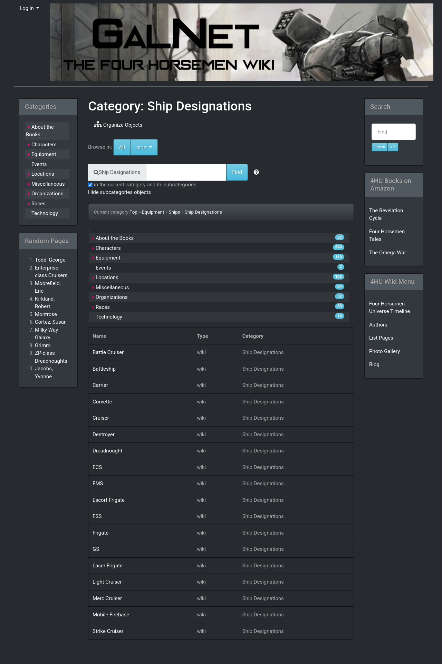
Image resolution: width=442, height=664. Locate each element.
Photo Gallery (384, 351)
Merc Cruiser (107, 598)
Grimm (42, 345)
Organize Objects (118, 124)
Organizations (112, 297)
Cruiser (101, 418)
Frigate (100, 533)
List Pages (381, 338)
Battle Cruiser (108, 352)
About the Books (115, 238)
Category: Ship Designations (170, 106)
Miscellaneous (112, 287)
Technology (109, 317)
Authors (378, 325)
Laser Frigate (108, 566)
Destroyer (104, 434)
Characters (108, 248)
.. (89, 229)
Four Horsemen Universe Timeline (389, 308)
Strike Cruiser (108, 631)
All (122, 147)
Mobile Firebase (111, 615)
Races (103, 307)
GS (96, 549)
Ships (174, 212)
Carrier (100, 385)
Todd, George (50, 260)
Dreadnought (107, 451)
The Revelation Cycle (386, 214)
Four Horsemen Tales (387, 235)
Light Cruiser (107, 582)
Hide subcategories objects (119, 192)
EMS (98, 483)
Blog (374, 364)
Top (133, 212)
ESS (97, 516)
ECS (97, 467)
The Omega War (387, 253)
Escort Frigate (109, 500)
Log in (27, 8)
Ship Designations (203, 212)
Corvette (102, 402)
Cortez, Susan (51, 322)
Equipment (153, 212)
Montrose (46, 314)
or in (147, 146)
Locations (107, 277)
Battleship (104, 369)
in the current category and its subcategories (142, 185)
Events (103, 268)
